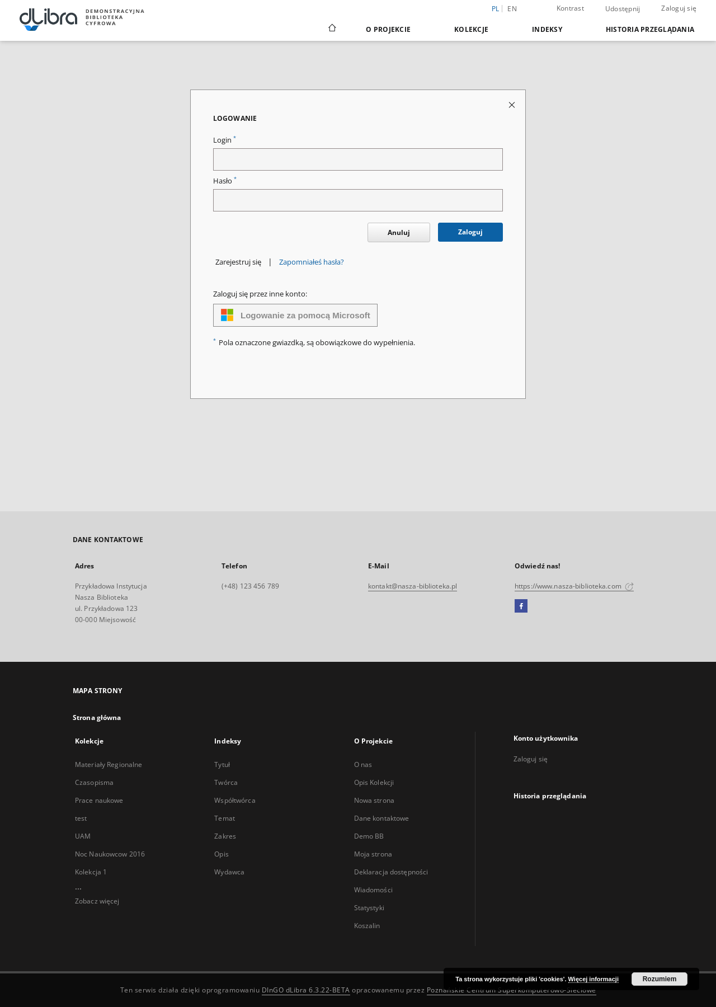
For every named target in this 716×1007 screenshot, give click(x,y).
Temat (224, 818)
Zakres (225, 836)
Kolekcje (471, 29)
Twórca (226, 782)
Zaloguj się (678, 8)
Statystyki (369, 907)
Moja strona (373, 854)
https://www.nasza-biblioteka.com (574, 586)
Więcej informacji (593, 979)
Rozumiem (660, 979)
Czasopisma (94, 782)
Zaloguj (470, 232)
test (81, 818)
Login (224, 140)
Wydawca (229, 872)
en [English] (512, 8)
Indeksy (547, 29)
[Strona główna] (331, 29)
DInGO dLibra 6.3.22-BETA (306, 990)
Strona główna (97, 717)
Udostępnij (622, 8)
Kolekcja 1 (91, 872)
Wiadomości (373, 890)
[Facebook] (521, 606)
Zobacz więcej (97, 901)
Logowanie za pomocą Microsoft (295, 315)
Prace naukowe (99, 800)
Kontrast (570, 8)
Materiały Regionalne (108, 764)
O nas (363, 764)
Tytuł (222, 764)
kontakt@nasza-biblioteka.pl (412, 586)
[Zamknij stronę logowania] (512, 104)
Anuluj (399, 232)
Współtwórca (234, 800)
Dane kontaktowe (381, 818)
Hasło (225, 181)
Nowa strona (374, 800)
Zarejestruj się (238, 262)
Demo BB (369, 836)
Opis (221, 854)
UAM (83, 836)
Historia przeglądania (650, 29)
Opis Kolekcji (374, 782)
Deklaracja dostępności (391, 872)
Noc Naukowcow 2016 (110, 854)
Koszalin (367, 925)
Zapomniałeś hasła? (311, 262)
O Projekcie (388, 29)
